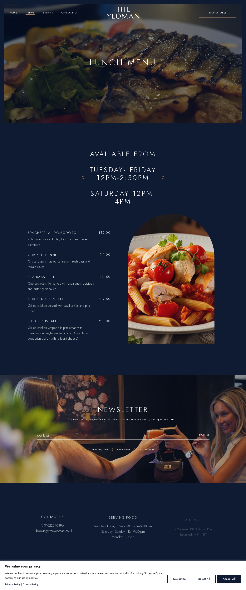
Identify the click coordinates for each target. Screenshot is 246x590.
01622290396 (54, 528)
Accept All (229, 579)
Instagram (146, 449)
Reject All (204, 579)
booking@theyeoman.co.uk (54, 533)
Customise (179, 579)
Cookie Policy (30, 584)
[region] (123, 575)
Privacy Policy (12, 584)
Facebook (124, 449)
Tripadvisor (100, 449)
